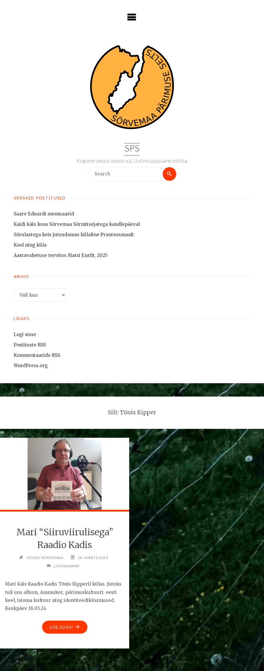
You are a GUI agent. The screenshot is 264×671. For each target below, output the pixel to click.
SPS (132, 149)
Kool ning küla (30, 245)
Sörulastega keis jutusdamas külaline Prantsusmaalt (74, 234)
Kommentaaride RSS (37, 355)
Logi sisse (25, 334)
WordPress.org (31, 365)
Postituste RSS (30, 345)
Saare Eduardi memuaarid (44, 214)
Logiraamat (67, 566)
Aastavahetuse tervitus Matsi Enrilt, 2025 (61, 255)
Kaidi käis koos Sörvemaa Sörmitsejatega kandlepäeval (77, 224)
